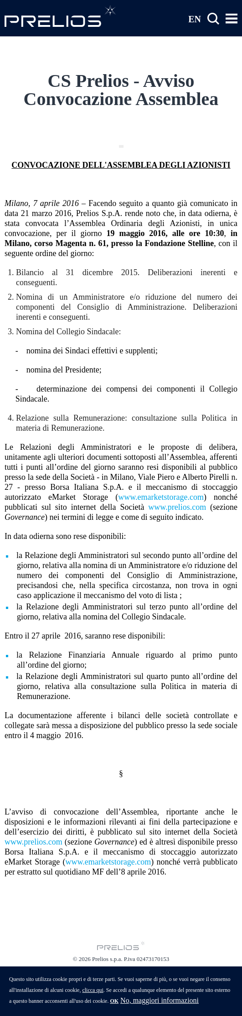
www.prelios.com (177, 507)
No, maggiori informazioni (159, 1005)
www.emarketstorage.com (161, 497)
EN (194, 19)
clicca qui (92, 994)
